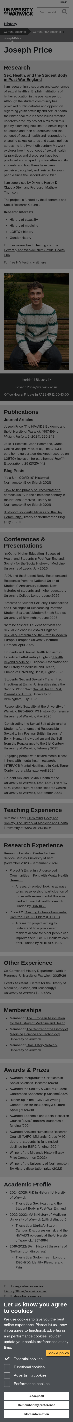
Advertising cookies (25, 1375)
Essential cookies (23, 1358)
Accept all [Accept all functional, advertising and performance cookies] (36, 1396)
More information (36, 1414)
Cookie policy (58, 1353)
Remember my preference (36, 1405)
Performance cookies (27, 1384)
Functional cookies (24, 1367)
